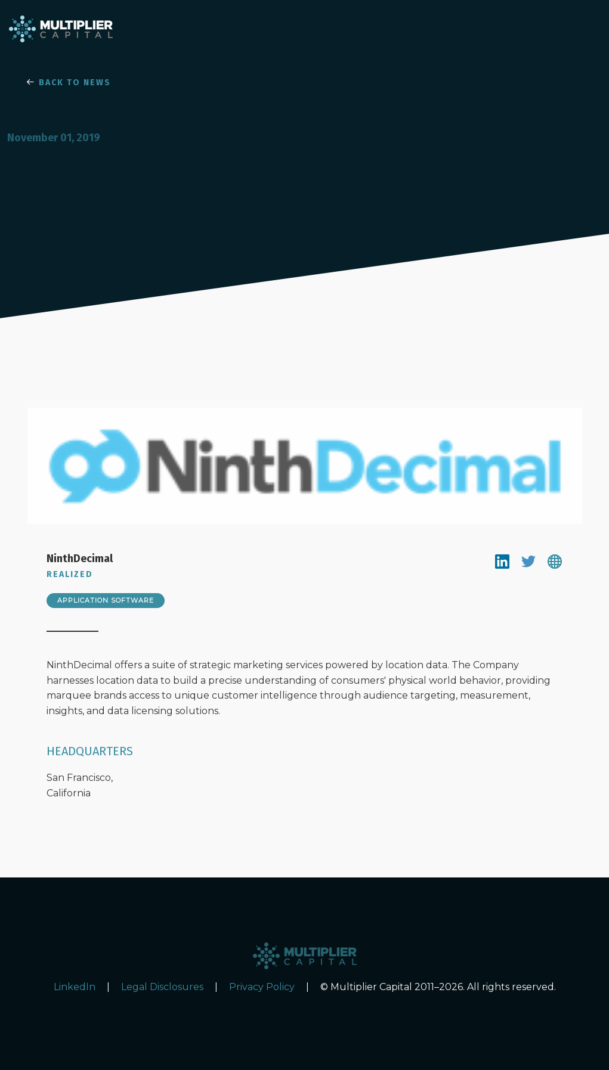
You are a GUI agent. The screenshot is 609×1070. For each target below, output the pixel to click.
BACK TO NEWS (68, 82)
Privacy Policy (262, 987)
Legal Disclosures (162, 987)
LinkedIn (74, 987)
